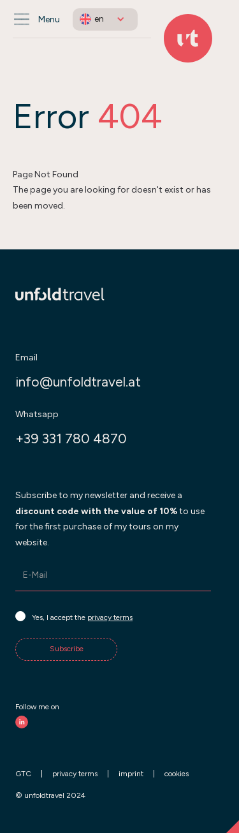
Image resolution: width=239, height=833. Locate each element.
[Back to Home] (188, 38)
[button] (105, 19)
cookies (176, 773)
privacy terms (110, 617)
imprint (131, 773)
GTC (23, 773)
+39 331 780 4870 (71, 438)
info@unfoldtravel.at (78, 382)
